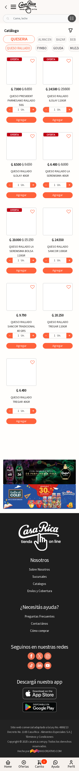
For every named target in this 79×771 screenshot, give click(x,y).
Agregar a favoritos (21, 56)
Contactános (39, 624)
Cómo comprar (39, 631)
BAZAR (60, 39)
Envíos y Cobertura (39, 591)
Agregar (21, 120)
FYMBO (42, 48)
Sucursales (39, 577)
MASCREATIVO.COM (46, 751)
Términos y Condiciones (40, 737)
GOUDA (58, 48)
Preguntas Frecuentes (40, 616)
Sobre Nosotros (39, 569)
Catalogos (39, 584)
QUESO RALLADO (18, 48)
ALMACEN (44, 39)
